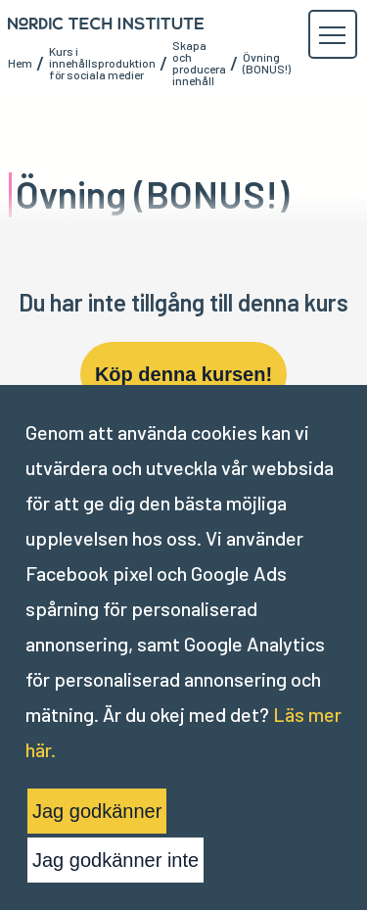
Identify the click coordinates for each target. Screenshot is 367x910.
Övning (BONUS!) (267, 62)
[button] (331, 35)
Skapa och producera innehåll (199, 62)
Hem (20, 63)
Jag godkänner (96, 811)
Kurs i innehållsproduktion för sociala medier (102, 62)
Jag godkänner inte (115, 860)
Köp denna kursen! (183, 374)
